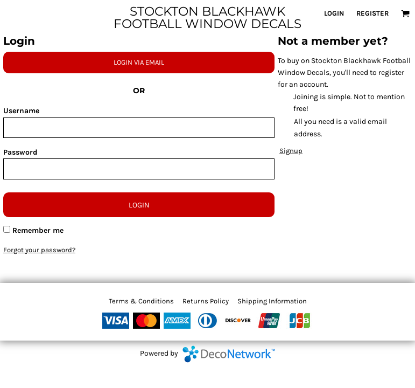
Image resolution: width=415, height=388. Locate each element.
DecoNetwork (228, 354)
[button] (405, 13)
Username (21, 110)
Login (334, 13)
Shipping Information (272, 301)
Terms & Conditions (141, 301)
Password (20, 152)
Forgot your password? (39, 250)
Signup (291, 151)
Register (372, 13)
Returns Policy (205, 301)
